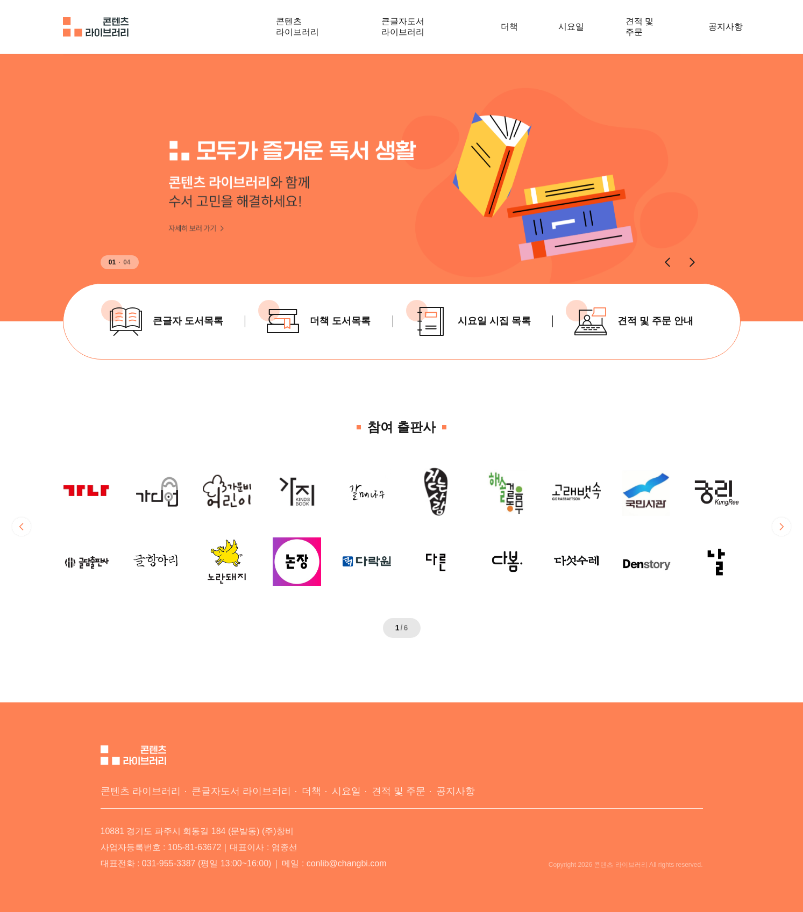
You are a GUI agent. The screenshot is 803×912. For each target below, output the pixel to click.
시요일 (571, 26)
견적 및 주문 (639, 27)
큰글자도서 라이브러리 (402, 27)
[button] (667, 262)
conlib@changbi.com (347, 863)
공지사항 (725, 26)
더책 (509, 26)
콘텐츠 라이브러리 (297, 27)
